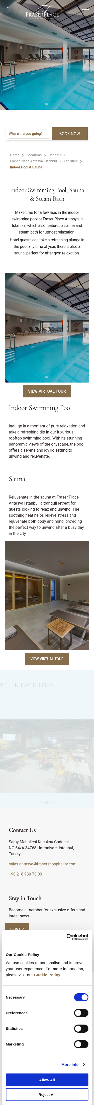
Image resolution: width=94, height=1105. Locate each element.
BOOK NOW (69, 133)
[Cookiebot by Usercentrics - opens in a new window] (67, 937)
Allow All (47, 1080)
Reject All (47, 1094)
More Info (69, 1064)
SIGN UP (17, 929)
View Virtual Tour (47, 391)
